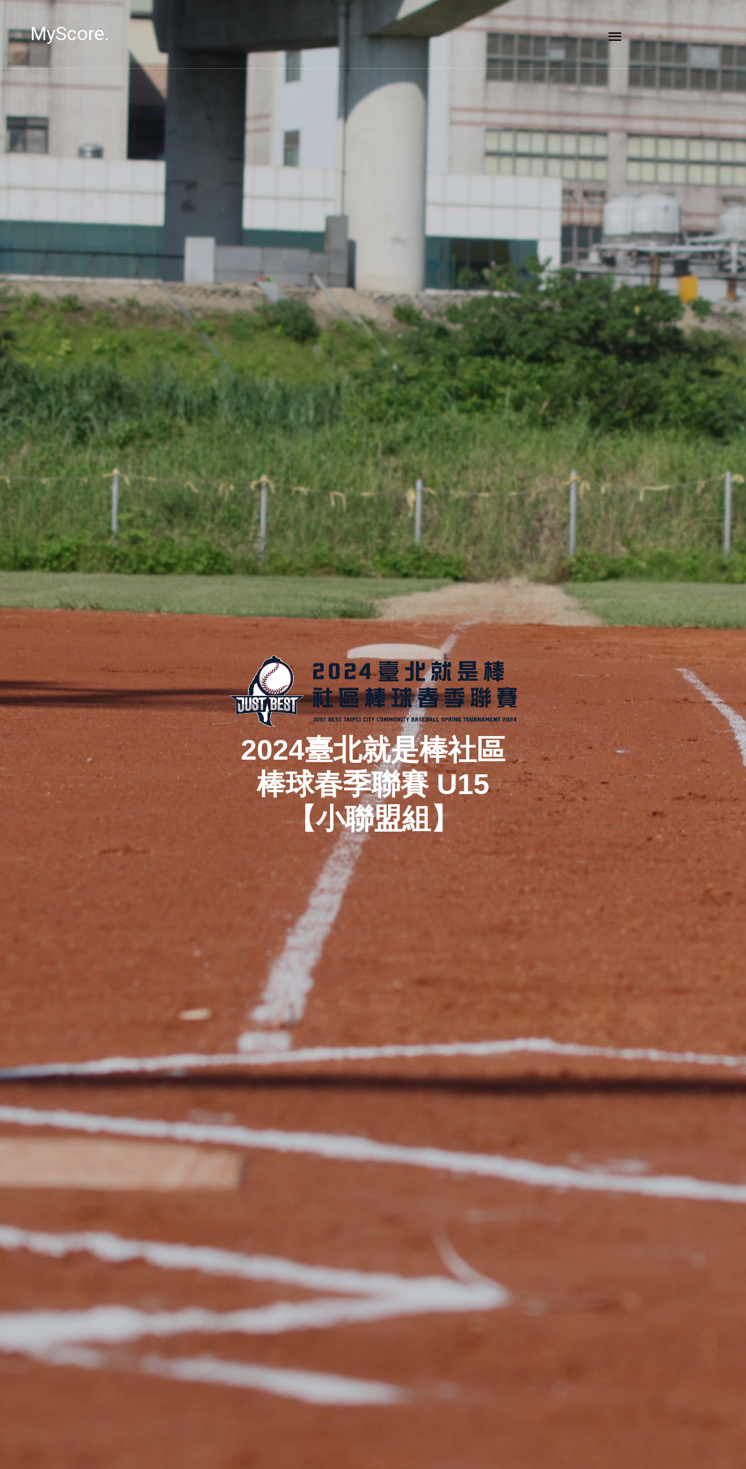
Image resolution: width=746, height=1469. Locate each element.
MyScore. (116, 33)
